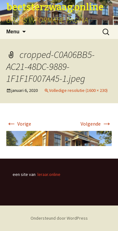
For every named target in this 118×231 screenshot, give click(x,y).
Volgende (96, 124)
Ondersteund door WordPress (59, 218)
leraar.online (48, 174)
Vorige (18, 124)
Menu (13, 31)
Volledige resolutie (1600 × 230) (78, 90)
